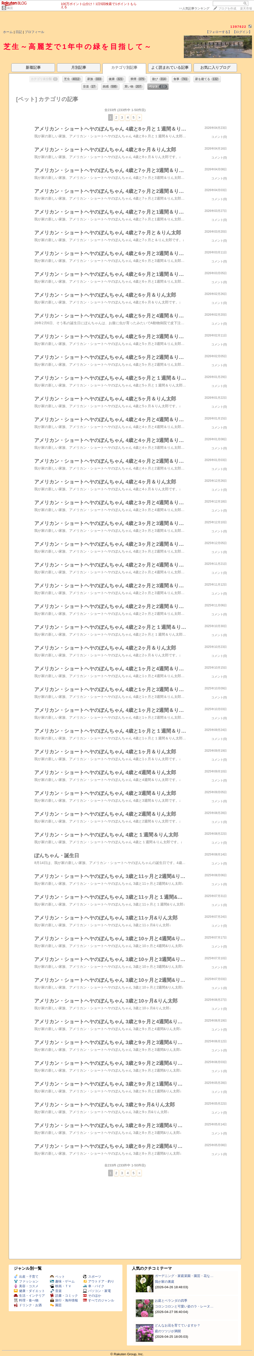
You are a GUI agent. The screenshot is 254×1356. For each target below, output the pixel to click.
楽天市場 (246, 8)
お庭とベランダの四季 (171, 1300)
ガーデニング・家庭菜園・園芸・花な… (184, 1276)
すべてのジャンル (98, 1300)
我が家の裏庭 (164, 1281)
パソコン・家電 (97, 1291)
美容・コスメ (26, 1286)
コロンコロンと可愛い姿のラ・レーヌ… (184, 1306)
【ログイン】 (242, 32)
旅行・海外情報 (64, 1300)
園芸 (10, 8)
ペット (57, 1276)
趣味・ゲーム (62, 1281)
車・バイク (93, 1286)
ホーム (8, 32)
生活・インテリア (29, 1295)
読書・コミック (64, 1295)
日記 (18, 32)
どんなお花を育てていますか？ (177, 1325)
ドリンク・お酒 (28, 1305)
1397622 (238, 27)
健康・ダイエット (29, 1291)
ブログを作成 (227, 8)
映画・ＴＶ (60, 1286)
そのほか (92, 1295)
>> (194, 8)
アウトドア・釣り (98, 1281)
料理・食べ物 (26, 1300)
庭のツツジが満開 (168, 1331)
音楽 (56, 1291)
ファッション (26, 1281)
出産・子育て (26, 1276)
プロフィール (34, 32)
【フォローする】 (219, 32)
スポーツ (92, 1276)
